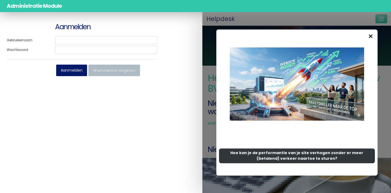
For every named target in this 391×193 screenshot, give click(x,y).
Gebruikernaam (20, 40)
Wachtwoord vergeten (114, 70)
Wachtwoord (17, 49)
